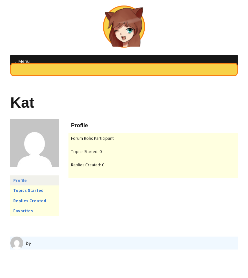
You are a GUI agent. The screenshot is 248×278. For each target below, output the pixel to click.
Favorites (23, 211)
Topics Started (28, 190)
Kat (22, 102)
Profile (20, 180)
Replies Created (29, 201)
